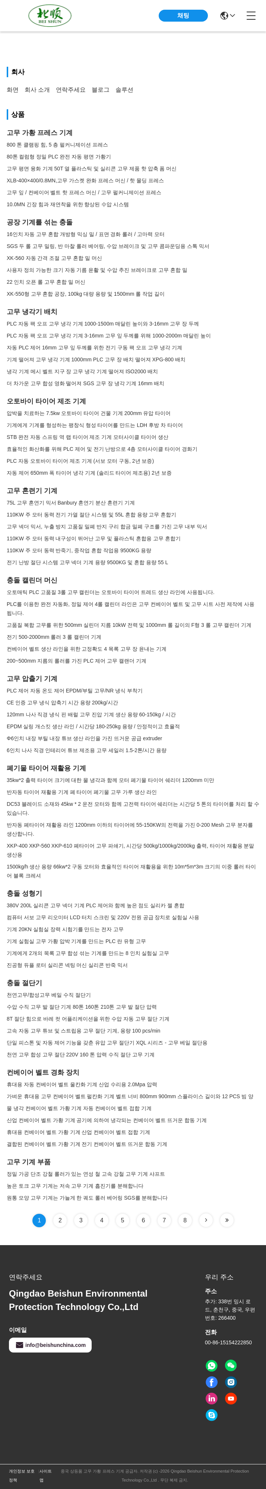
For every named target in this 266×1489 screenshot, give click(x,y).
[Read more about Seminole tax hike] (206, 1220)
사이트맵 (45, 1475)
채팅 (183, 15)
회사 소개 (37, 90)
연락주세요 (71, 90)
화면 (13, 90)
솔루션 (124, 90)
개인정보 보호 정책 (22, 1475)
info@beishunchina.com (50, 1345)
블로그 (101, 90)
